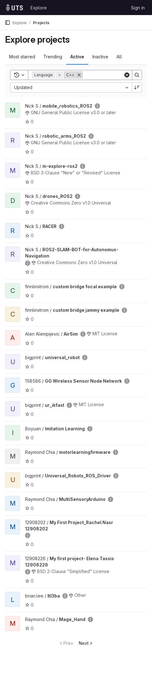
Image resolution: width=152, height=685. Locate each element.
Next (86, 643)
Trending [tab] (52, 56)
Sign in (138, 7)
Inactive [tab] (100, 56)
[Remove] (79, 75)
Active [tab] (77, 56)
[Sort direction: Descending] (137, 87)
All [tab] (119, 56)
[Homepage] (14, 8)
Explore (38, 7)
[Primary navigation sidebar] (8, 23)
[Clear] (127, 75)
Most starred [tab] (22, 56)
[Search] (137, 75)
